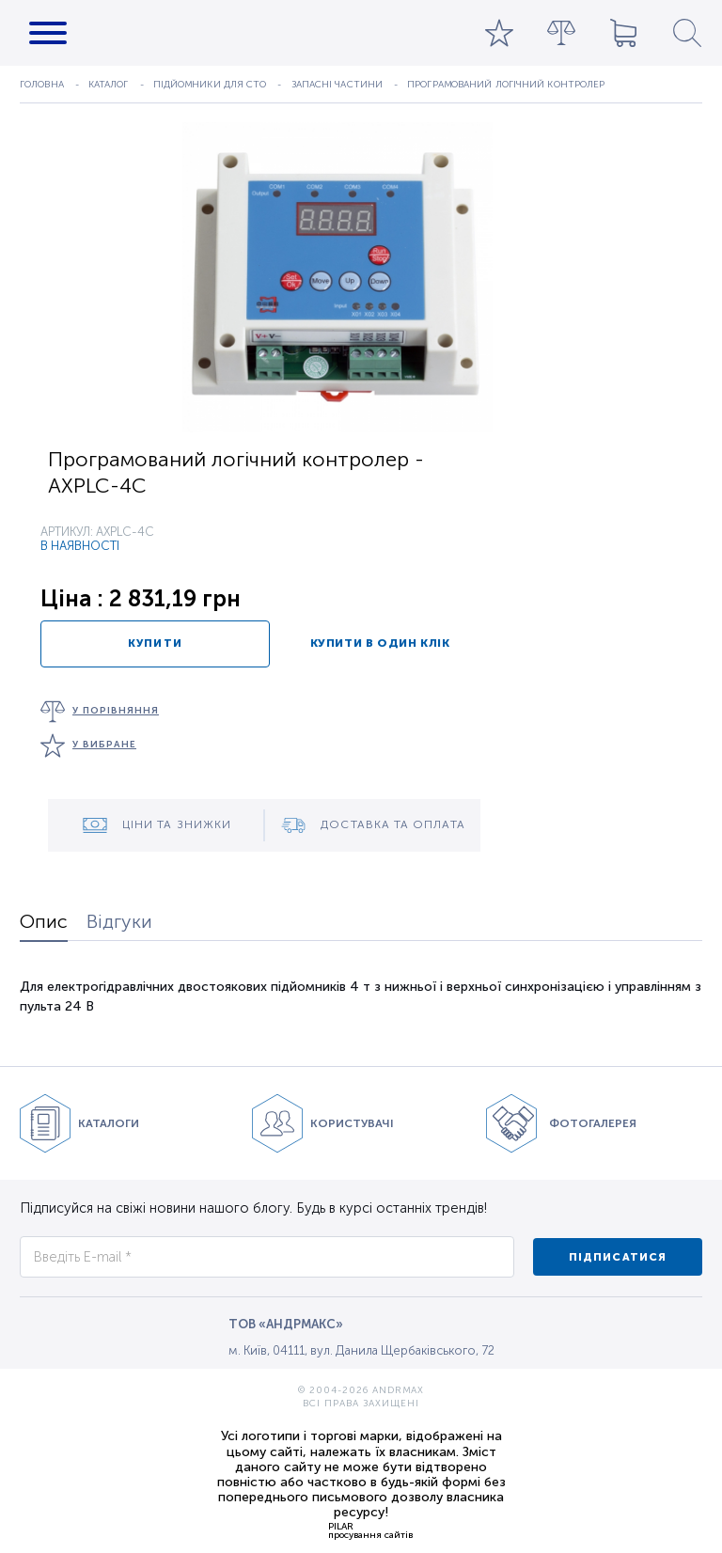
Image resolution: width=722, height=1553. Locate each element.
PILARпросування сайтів (370, 1530)
